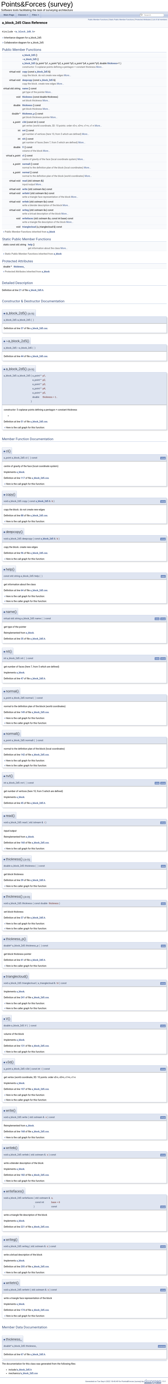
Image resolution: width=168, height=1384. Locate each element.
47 (22, 678)
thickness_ (19, 266)
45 (22, 803)
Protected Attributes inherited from (26, 271)
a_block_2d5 (28, 55)
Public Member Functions (98, 20)
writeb (25, 201)
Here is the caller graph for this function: (25, 601)
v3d (24, 122)
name (25, 88)
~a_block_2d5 (29, 59)
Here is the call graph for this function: (24, 427)
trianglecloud (29, 227)
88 (22, 515)
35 (22, 638)
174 (23, 1310)
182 (23, 1175)
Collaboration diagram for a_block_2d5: (23, 42)
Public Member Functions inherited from (29, 231)
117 (23, 478)
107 (23, 1089)
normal (26, 172)
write (24, 189)
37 (22, 328)
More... (99, 67)
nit (23, 139)
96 (22, 553)
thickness (112, 63)
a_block (51, 231)
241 (23, 997)
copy (24, 71)
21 (20, 290)
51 (22, 421)
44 (22, 356)
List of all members (159, 20)
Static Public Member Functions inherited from (32, 253)
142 (23, 754)
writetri (26, 193)
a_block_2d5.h (25, 31)
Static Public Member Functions (121, 20)
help (30, 244)
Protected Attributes (143, 20)
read (24, 180)
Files (35, 15)
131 (23, 1045)
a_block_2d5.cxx (39, 328)
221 (23, 1226)
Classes (23, 15)
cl (23, 155)
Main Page (9, 15)
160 (23, 842)
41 (22, 960)
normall (26, 164)
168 (23, 1131)
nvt (24, 130)
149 (23, 712)
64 (22, 590)
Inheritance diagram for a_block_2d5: (22, 37)
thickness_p (28, 113)
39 (22, 880)
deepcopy (27, 80)
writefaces (27, 218)
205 (23, 1266)
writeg (25, 210)
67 (22, 1354)
